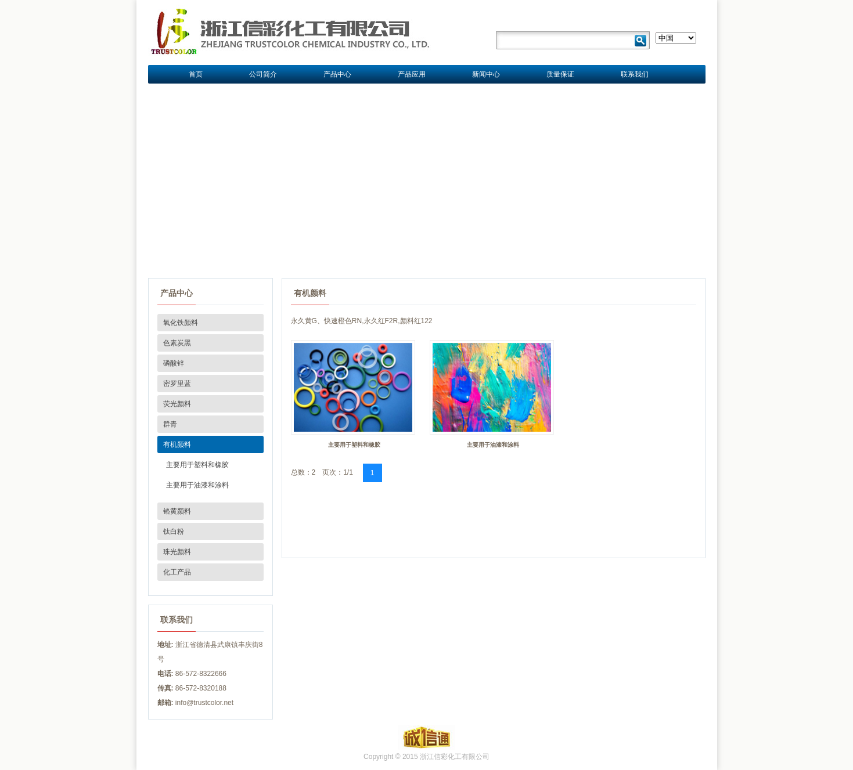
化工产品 (177, 572)
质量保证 (560, 74)
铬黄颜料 (177, 511)
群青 (170, 424)
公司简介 (263, 74)
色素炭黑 (177, 343)
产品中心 (337, 74)
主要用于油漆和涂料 (197, 485)
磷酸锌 (173, 363)
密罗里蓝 (177, 383)
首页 (196, 74)
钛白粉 (173, 531)
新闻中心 (486, 74)
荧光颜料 (177, 404)
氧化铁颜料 (180, 323)
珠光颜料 (177, 552)
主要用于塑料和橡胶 (197, 465)
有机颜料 (177, 444)
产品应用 (412, 74)
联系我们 (635, 74)
